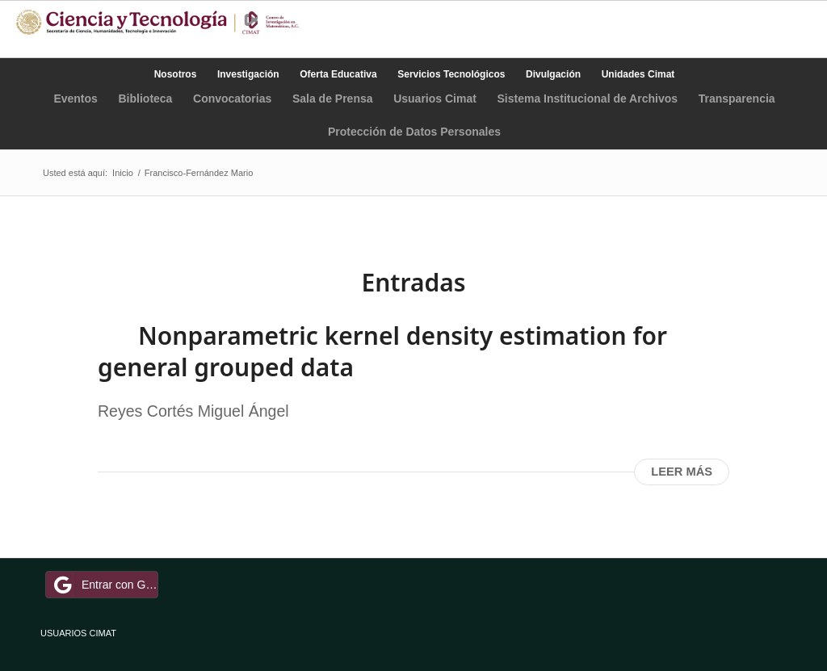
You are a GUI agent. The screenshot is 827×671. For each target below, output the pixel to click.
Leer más (681, 471)
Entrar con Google (104, 585)
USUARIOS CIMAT (78, 633)
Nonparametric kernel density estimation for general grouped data (382, 351)
